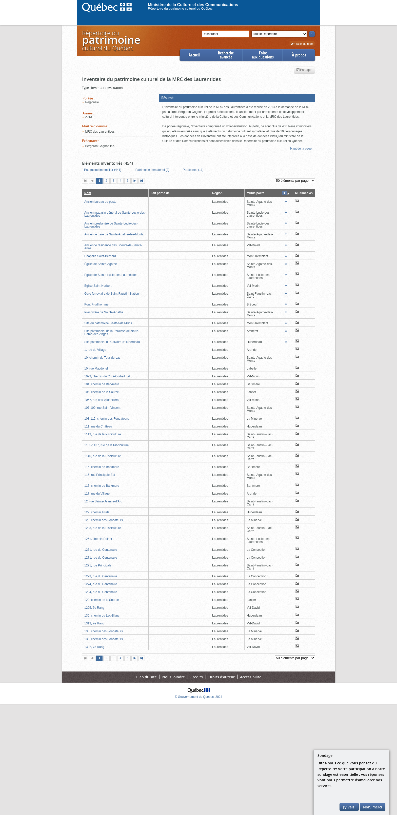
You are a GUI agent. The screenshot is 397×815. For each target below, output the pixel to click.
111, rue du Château (98, 426)
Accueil (194, 55)
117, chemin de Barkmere (101, 485)
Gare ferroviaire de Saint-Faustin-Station (111, 293)
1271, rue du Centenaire (100, 557)
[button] (237, 98)
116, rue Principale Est (99, 475)
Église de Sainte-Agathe (100, 264)
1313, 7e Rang (94, 623)
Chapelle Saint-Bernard (100, 256)
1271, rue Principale (97, 565)
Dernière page (143, 181)
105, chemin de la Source (101, 392)
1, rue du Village (95, 350)
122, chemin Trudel (97, 512)
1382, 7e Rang (94, 647)
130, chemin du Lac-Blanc (102, 615)
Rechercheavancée (226, 55)
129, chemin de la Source (101, 600)
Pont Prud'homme (96, 304)
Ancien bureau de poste (100, 201)
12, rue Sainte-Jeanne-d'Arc (103, 501)
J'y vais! (349, 807)
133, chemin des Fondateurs (103, 631)
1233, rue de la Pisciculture (102, 528)
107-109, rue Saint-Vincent (102, 408)
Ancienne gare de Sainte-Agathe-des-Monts (113, 234)
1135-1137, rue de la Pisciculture (106, 445)
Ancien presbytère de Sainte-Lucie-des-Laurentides (111, 225)
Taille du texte (302, 44)
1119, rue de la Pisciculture (102, 434)
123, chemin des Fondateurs (103, 520)
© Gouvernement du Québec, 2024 (198, 697)
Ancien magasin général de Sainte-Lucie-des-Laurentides (115, 214)
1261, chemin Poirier (98, 539)
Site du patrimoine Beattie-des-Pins (108, 323)
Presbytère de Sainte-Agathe (103, 312)
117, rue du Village (97, 493)
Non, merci (372, 807)
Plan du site (146, 677)
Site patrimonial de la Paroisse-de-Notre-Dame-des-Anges (111, 332)
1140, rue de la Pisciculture (102, 456)
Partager (304, 70)
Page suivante (136, 181)
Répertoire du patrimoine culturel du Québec (180, 8)
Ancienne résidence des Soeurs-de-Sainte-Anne (113, 246)
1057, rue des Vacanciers (101, 400)
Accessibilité (250, 677)
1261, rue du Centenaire (100, 550)
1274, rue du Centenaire (100, 584)
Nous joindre (173, 677)
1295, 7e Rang (94, 607)
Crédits (196, 677)
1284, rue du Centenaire (100, 592)
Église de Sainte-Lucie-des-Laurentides (110, 275)
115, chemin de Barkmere (101, 467)
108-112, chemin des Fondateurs (106, 418)
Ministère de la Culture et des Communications (193, 5)
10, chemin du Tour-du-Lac (102, 357)
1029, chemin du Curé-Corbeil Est (107, 376)
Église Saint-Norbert (97, 286)
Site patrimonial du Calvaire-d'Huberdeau (112, 342)
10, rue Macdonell (96, 368)
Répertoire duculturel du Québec (111, 40)
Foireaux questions (263, 55)
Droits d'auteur (221, 677)
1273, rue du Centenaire (100, 576)
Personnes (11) (193, 170)
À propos (299, 55)
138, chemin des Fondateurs (103, 639)
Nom (87, 193)
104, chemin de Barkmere (101, 384)
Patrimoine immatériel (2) (152, 170)
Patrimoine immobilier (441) (102, 170)
